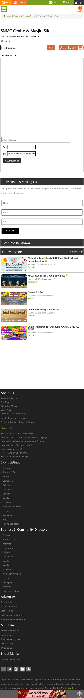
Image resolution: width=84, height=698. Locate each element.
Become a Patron (9, 606)
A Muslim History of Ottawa (21, 422)
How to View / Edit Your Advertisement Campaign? (24, 437)
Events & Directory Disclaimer (14, 417)
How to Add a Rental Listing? (14, 456)
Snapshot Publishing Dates (13, 619)
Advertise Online (8, 602)
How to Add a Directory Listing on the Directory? (23, 441)
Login (79, 2)
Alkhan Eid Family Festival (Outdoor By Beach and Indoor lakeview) (53, 259)
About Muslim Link (9, 398)
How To (6, 428)
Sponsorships (7, 610)
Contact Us (6, 409)
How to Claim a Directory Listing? (16, 445)
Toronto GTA (9, 472)
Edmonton (8, 480)
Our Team (5, 402)
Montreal (7, 476)
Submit (10, 230)
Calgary (6, 485)
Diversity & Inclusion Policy (13, 413)
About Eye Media (9, 406)
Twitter (9, 669)
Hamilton (7, 502)
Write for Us (6, 647)
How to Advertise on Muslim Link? (17, 433)
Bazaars (31, 298)
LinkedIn (22, 669)
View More (76, 251)
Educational (32, 282)
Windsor (7, 498)
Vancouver (8, 489)
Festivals (31, 267)
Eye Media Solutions (66, 688)
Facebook (3, 669)
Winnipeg (7, 515)
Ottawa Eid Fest (36, 292)
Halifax (6, 510)
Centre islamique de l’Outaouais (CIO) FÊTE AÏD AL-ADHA (54, 328)
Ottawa (6, 467)
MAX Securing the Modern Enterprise (48, 275)
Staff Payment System (11, 639)
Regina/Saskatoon (11, 523)
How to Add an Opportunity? (14, 452)
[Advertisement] (42, 365)
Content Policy (7, 634)
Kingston (7, 519)
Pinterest (28, 669)
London (6, 493)
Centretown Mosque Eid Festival (44, 309)
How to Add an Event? (11, 448)
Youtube (16, 669)
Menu (4, 8)
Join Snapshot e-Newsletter (13, 615)
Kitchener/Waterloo (12, 506)
